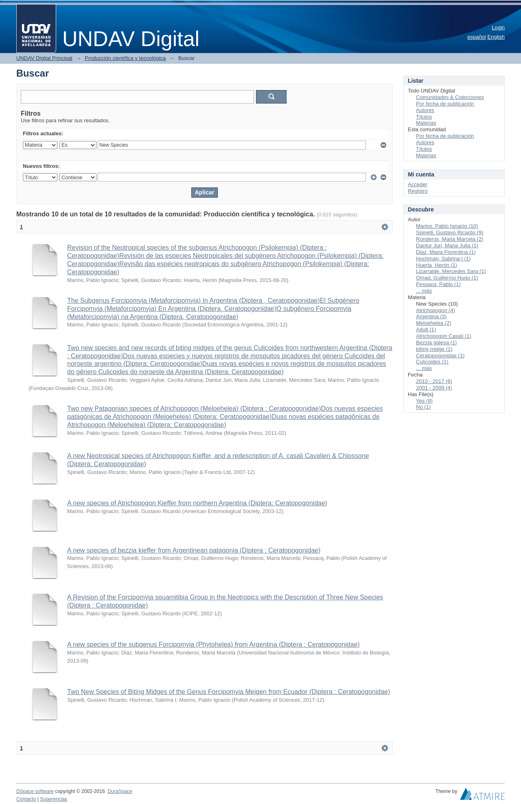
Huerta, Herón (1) (436, 265)
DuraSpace (119, 791)
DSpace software (35, 791)
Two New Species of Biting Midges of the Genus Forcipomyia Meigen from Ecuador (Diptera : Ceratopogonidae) (228, 691)
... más (424, 291)
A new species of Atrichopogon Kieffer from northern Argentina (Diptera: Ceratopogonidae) (197, 503)
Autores (425, 110)
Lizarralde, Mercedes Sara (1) (451, 271)
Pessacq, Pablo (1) (438, 284)
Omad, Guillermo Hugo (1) (447, 278)
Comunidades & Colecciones (450, 97)
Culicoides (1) (432, 362)
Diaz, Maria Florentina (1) (446, 252)
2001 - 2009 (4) (434, 388)
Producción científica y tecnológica (125, 58)
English (496, 37)
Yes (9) (424, 401)
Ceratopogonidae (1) (440, 355)
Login (498, 27)
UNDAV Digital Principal (44, 58)
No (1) (423, 407)
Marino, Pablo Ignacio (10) (447, 226)
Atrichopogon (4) (435, 310)
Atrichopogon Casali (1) (443, 336)
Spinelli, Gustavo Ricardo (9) (449, 232)
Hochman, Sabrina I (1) (443, 259)
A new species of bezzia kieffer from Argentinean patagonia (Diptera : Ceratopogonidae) (193, 550)
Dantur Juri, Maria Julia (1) (447, 245)
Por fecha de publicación (445, 104)
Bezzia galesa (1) (436, 342)
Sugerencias (53, 799)
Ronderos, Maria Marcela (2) (449, 239)
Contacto (26, 799)
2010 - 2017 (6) (434, 381)
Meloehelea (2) (433, 323)
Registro (417, 191)
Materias (426, 123)
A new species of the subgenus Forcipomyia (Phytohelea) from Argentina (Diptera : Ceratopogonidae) (213, 644)
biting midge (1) (434, 349)
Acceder (417, 184)
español (476, 37)
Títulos (424, 117)
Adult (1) (426, 329)
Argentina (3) (431, 316)
